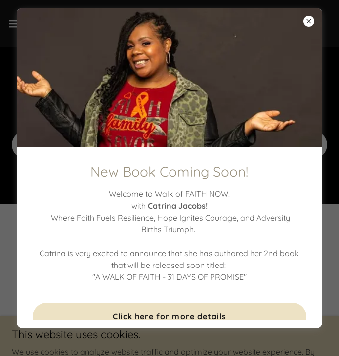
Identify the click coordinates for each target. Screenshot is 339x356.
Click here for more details (169, 316)
